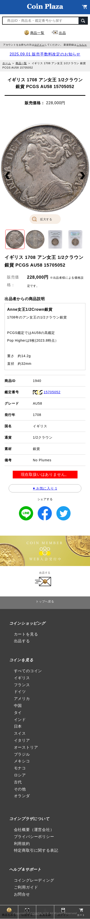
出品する (22, 641)
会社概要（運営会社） (34, 830)
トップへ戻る (45, 601)
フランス (22, 685)
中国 (18, 706)
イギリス (22, 678)
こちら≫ (82, 44)
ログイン (39, 44)
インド (20, 720)
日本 (18, 726)
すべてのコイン (28, 671)
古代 (18, 782)
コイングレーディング (34, 880)
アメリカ (22, 699)
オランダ (22, 796)
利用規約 (22, 844)
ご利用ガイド (26, 887)
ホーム (6, 63)
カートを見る (26, 634)
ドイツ (20, 692)
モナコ (20, 768)
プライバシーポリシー (34, 837)
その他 (20, 789)
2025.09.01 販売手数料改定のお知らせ (45, 54)
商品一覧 (37, 33)
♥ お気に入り (45, 488)
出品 (62, 33)
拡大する (46, 219)
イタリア (22, 740)
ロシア (20, 775)
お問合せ (22, 894)
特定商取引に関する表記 (36, 850)
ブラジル (22, 754)
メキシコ (22, 761)
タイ (18, 713)
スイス (20, 733)
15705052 (52, 392)
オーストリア (26, 747)
